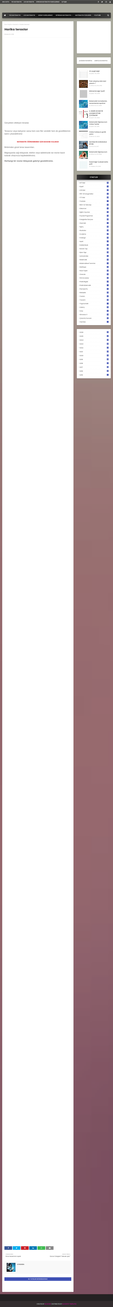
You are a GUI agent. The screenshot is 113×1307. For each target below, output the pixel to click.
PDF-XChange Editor (94, 194)
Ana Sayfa (8, 24)
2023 (94, 344)
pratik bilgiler (94, 282)
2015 (94, 375)
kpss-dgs (94, 252)
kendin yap (94, 249)
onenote (94, 274)
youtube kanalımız (85, 61)
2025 (94, 336)
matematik (94, 260)
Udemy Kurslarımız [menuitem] (45, 15)
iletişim (64, 2)
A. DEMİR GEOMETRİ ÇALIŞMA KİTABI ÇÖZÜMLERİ (96, 113)
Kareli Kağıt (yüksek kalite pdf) (98, 163)
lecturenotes (94, 256)
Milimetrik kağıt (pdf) (97, 91)
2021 (94, 352)
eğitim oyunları (94, 212)
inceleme (94, 234)
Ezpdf (94, 186)
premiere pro (94, 289)
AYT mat (94, 183)
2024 (94, 340)
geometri (94, 223)
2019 (94, 359)
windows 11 (94, 314)
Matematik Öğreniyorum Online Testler (98, 123)
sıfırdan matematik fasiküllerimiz (47, 2)
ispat (94, 241)
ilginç (94, 227)
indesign (94, 238)
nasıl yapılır (94, 271)
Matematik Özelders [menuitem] (83, 15)
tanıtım (94, 296)
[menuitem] (5, 15)
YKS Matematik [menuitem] (15, 15)
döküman (94, 208)
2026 (94, 332)
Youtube (94, 201)
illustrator (94, 230)
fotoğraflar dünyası (94, 219)
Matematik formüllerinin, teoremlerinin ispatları (98, 102)
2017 (94, 367)
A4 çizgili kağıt (94, 71)
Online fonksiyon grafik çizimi (97, 133)
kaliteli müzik (94, 245)
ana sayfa (5, 2)
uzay (94, 311)
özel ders (94, 322)
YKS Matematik (16, 2)
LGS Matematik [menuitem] (29, 15)
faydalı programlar (94, 216)
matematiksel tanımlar (94, 263)
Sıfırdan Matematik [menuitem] (63, 15)
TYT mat (94, 197)
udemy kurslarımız (100, 61)
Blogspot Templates (69, 1304)
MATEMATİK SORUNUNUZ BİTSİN (98, 143)
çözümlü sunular (94, 318)
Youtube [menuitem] (97, 15)
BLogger (48, 1304)
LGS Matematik (29, 2)
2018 (94, 363)
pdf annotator (94, 278)
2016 (94, 371)
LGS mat (94, 190)
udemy (94, 307)
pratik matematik (94, 285)
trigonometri (94, 304)
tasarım (15, 24)
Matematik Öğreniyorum (98, 152)
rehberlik (94, 293)
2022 (94, 348)
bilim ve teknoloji (94, 205)
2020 (94, 356)
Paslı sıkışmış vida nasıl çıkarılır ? (97, 82)
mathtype (94, 267)
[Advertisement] (37, 105)
